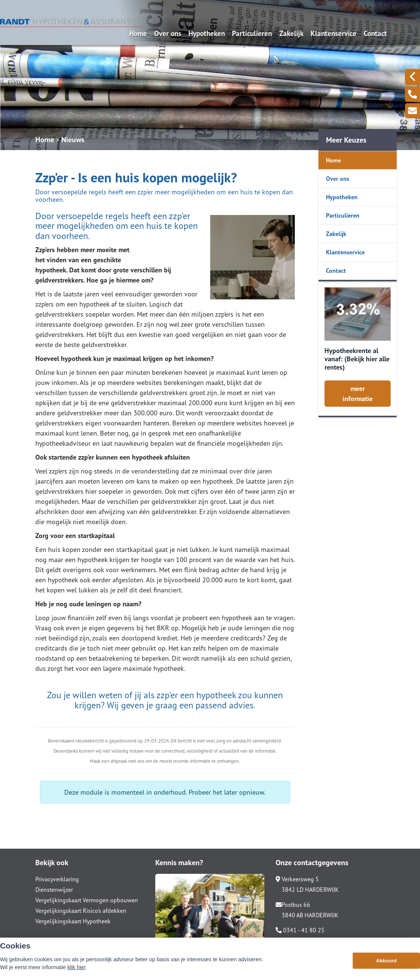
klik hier (76, 967)
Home (138, 33)
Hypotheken (206, 33)
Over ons (167, 33)
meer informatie (358, 393)
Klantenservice (333, 33)
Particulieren (252, 33)
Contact (375, 33)
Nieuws (72, 139)
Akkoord (386, 960)
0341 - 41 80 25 (300, 930)
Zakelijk (291, 33)
